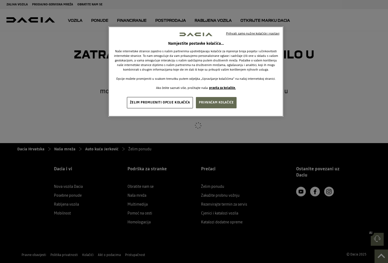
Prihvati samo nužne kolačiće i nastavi (252, 33)
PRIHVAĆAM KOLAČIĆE (216, 102)
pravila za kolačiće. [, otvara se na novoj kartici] (222, 88)
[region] (195, 71)
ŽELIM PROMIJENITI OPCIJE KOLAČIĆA (160, 102)
